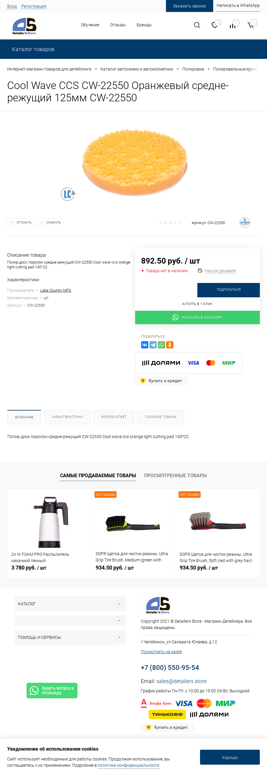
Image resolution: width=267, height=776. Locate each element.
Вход (12, 6)
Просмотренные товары (175, 475)
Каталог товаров (32, 49)
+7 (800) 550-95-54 (170, 667)
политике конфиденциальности (128, 765)
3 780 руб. (28, 567)
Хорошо (230, 757)
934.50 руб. (115, 567)
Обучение (90, 24)
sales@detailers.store (181, 681)
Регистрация (33, 6)
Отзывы (118, 24)
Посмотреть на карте (161, 651)
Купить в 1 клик (197, 304)
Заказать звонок (189, 6)
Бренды (144, 24)
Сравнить (54, 222)
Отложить (24, 222)
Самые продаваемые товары (98, 475)
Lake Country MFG (55, 290)
